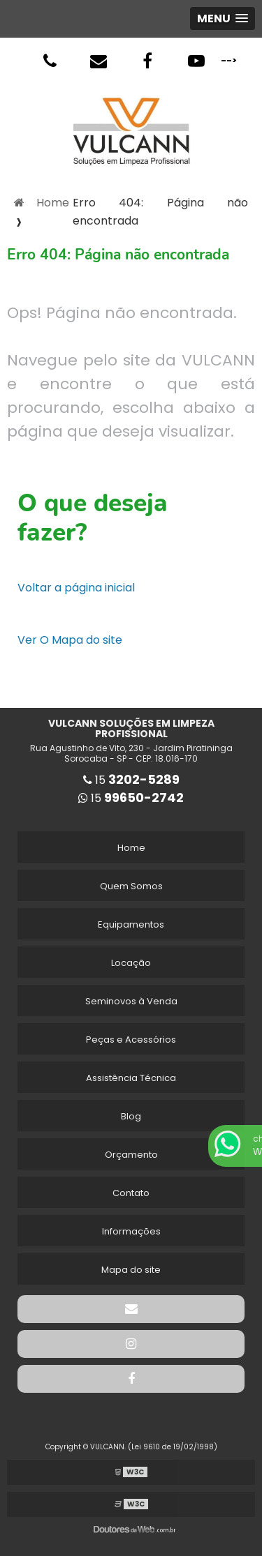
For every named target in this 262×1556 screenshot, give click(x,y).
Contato (131, 1193)
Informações (131, 1231)
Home (131, 847)
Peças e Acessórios (131, 1039)
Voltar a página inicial (76, 588)
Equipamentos (131, 924)
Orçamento (131, 1154)
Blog (131, 1116)
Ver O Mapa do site (69, 640)
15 (131, 780)
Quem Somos (131, 886)
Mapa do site (131, 1269)
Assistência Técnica (131, 1078)
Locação (131, 962)
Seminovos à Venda (131, 1001)
